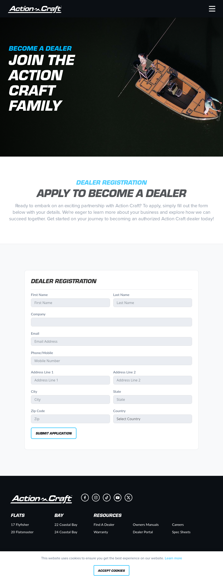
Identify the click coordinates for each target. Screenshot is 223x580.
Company (38, 314)
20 (22, 532)
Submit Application (54, 433)
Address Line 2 (124, 372)
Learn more (173, 558)
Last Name (121, 295)
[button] (212, 9)
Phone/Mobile (42, 353)
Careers (178, 524)
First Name (39, 295)
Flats (18, 515)
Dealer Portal (143, 532)
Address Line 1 (42, 372)
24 (65, 532)
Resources (108, 515)
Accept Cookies (111, 570)
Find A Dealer (104, 524)
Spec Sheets (181, 532)
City (34, 391)
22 (65, 524)
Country (119, 411)
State (117, 391)
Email (35, 333)
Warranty (101, 532)
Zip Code (38, 411)
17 (20, 524)
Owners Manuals (146, 524)
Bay (58, 515)
